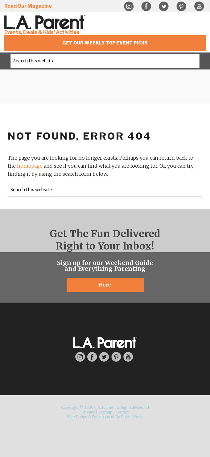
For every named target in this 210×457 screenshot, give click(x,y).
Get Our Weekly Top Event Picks (105, 42)
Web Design (77, 416)
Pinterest (181, 6)
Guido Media (132, 416)
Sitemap (105, 412)
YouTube (199, 6)
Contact (122, 412)
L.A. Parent (46, 22)
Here (105, 285)
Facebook (146, 6)
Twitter (164, 6)
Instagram (129, 6)
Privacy (88, 412)
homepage (30, 166)
